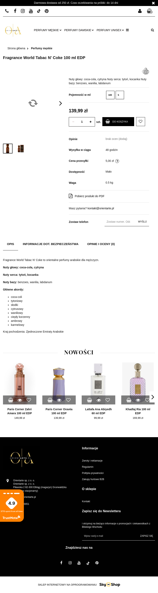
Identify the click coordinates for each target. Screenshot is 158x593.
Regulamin (87, 467)
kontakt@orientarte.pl (100, 208)
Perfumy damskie (79, 30)
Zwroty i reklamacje (92, 460)
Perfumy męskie (48, 30)
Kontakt (86, 501)
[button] (150, 11)
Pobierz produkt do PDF (86, 196)
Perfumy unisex (110, 30)
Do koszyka (117, 121)
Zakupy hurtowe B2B (93, 479)
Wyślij (142, 221)
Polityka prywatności (93, 473)
